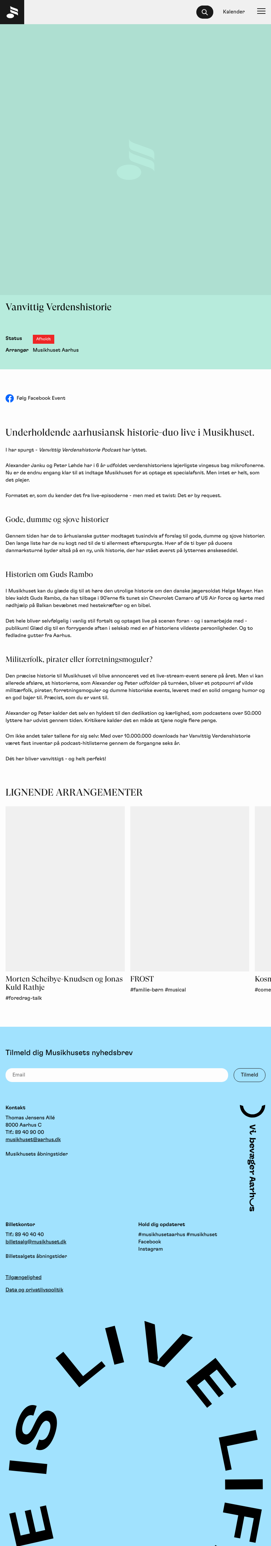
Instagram (150, 1249)
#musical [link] (175, 990)
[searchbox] (207, 12)
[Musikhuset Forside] (12, 12)
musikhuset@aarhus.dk (33, 1139)
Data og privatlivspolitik (34, 1289)
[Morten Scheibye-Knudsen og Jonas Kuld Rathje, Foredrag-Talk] (65, 888)
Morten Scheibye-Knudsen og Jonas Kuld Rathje (64, 983)
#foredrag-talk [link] (24, 998)
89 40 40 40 (29, 1234)
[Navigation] (261, 12)
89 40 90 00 (29, 1132)
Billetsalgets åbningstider (36, 1256)
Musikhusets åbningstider (37, 1154)
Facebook (149, 1241)
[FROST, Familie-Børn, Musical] (190, 888)
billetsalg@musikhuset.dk (36, 1241)
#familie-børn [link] (146, 990)
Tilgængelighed (23, 1277)
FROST (142, 979)
